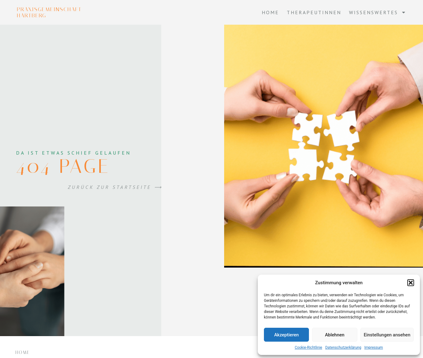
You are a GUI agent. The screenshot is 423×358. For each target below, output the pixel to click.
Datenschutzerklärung (343, 347)
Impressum (373, 347)
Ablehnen (334, 335)
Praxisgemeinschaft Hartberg (49, 12)
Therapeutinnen (314, 12)
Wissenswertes (377, 12)
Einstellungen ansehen (387, 335)
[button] (411, 283)
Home (270, 12)
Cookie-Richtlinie (308, 347)
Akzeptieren (286, 335)
